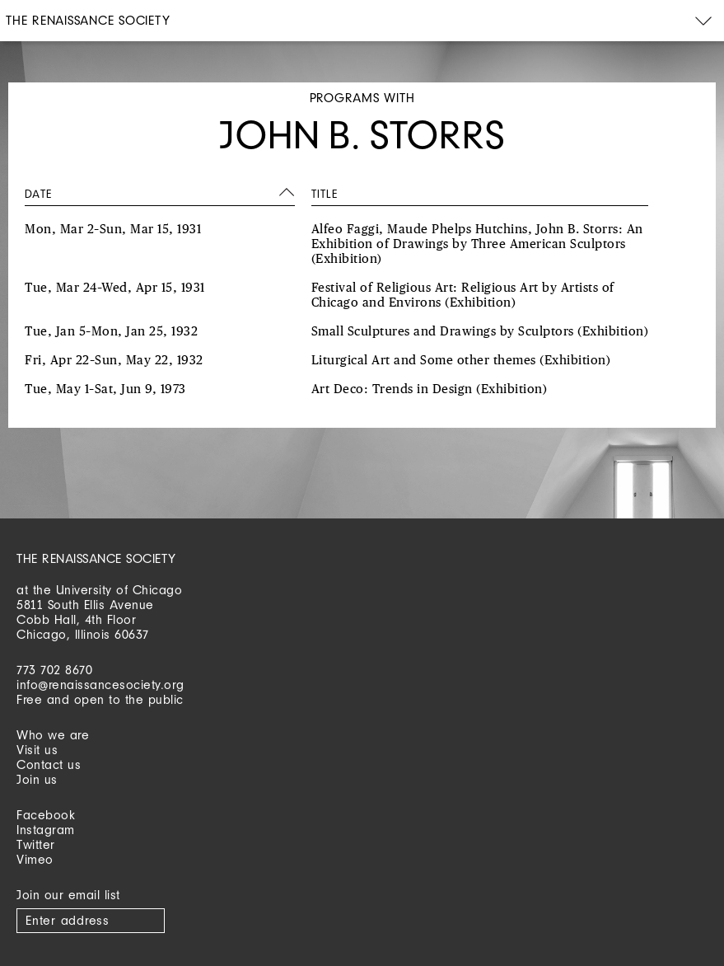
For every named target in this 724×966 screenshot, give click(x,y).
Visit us (37, 749)
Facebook (45, 815)
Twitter (35, 844)
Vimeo (35, 859)
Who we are (52, 735)
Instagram (45, 829)
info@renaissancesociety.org (100, 684)
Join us (37, 779)
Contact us (48, 764)
